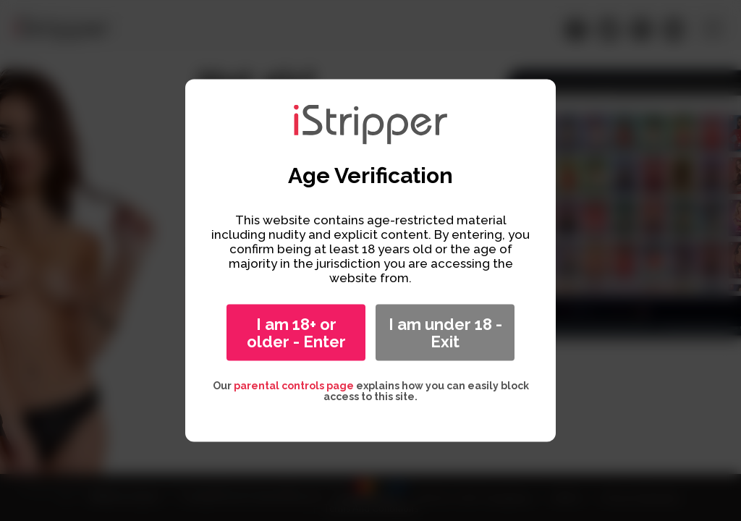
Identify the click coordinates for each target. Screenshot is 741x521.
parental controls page (294, 385)
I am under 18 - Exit (445, 333)
